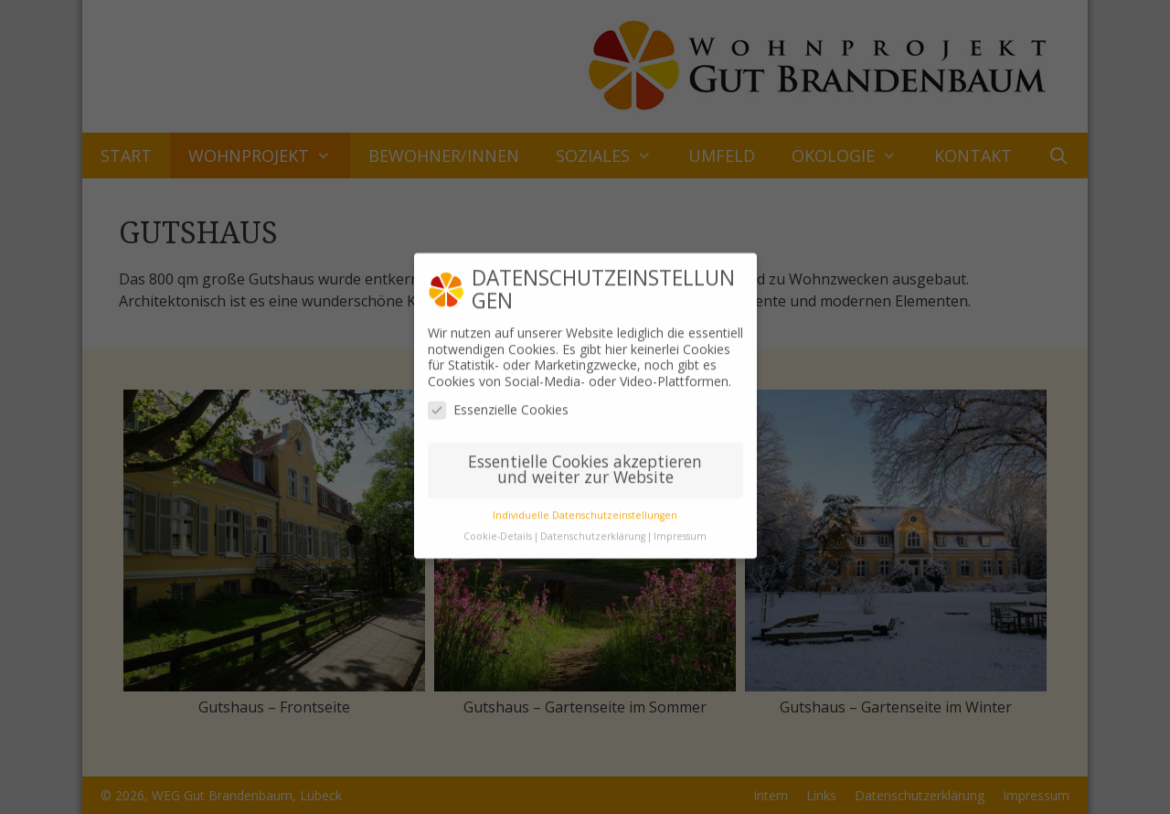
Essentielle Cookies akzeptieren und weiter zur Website (585, 459)
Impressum (680, 525)
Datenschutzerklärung (592, 525)
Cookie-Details (497, 525)
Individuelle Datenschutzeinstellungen (585, 504)
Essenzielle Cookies (498, 399)
